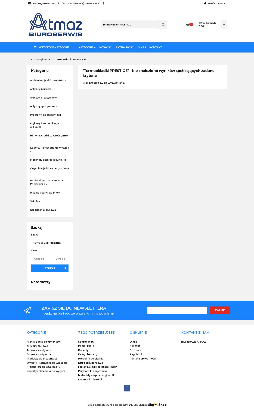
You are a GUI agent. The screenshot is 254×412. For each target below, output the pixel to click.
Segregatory (86, 341)
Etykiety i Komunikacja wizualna (44, 125)
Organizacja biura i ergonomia (49, 170)
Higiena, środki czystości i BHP (97, 366)
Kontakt (155, 47)
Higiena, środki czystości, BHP (49, 137)
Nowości (105, 47)
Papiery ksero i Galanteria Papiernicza (46, 182)
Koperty (83, 350)
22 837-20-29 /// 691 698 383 (81, 3)
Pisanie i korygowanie (45, 192)
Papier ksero (86, 345)
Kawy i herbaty (87, 354)
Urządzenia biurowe (44, 209)
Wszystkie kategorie (51, 47)
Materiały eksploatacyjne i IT (49, 159)
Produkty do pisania (91, 358)
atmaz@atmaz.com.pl (43, 3)
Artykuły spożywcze (43, 106)
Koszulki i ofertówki (90, 379)
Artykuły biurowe (42, 88)
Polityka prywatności (143, 358)
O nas (142, 47)
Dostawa (135, 350)
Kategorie (87, 47)
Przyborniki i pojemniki (92, 371)
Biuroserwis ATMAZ (193, 341)
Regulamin (136, 354)
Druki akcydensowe (90, 362)
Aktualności (125, 47)
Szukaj (50, 268)
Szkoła (35, 201)
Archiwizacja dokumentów (48, 80)
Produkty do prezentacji (46, 114)
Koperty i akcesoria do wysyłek (49, 149)
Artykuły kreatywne (43, 97)
